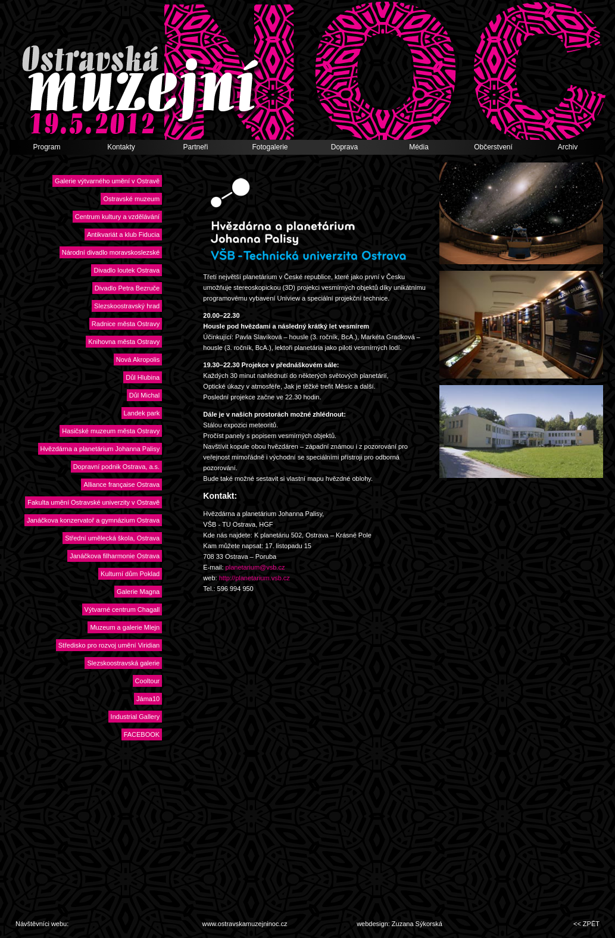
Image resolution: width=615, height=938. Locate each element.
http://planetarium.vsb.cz (254, 577)
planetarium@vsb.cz (255, 567)
